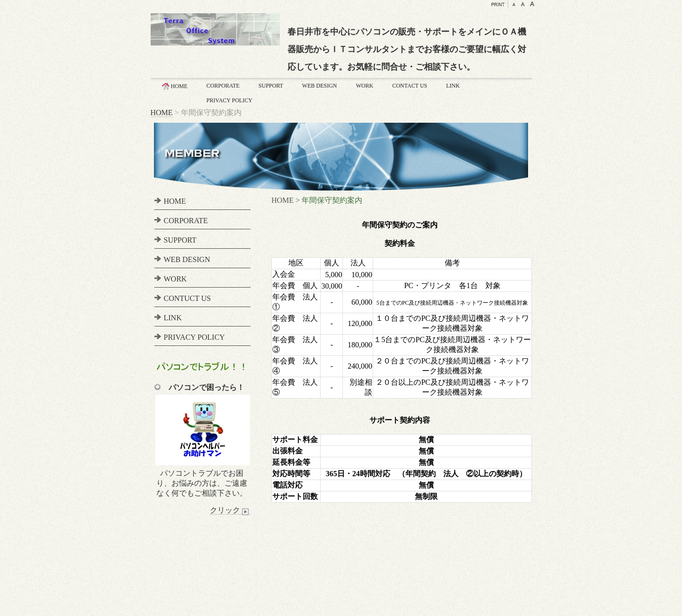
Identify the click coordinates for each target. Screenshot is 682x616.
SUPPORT (271, 85)
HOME (174, 86)
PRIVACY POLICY (229, 100)
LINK (453, 85)
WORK (365, 85)
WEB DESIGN (319, 85)
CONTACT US (409, 85)
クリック (230, 510)
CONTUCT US (187, 298)
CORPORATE (223, 85)
